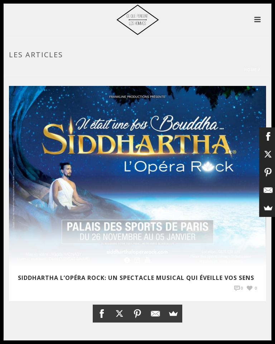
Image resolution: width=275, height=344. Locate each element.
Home (250, 69)
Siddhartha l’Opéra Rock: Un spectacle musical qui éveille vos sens (136, 278)
